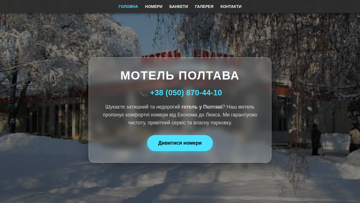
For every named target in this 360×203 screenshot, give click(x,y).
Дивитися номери (180, 143)
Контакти (231, 6)
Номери (153, 6)
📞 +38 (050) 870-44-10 (180, 92)
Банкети (178, 6)
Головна (128, 6)
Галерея (204, 6)
